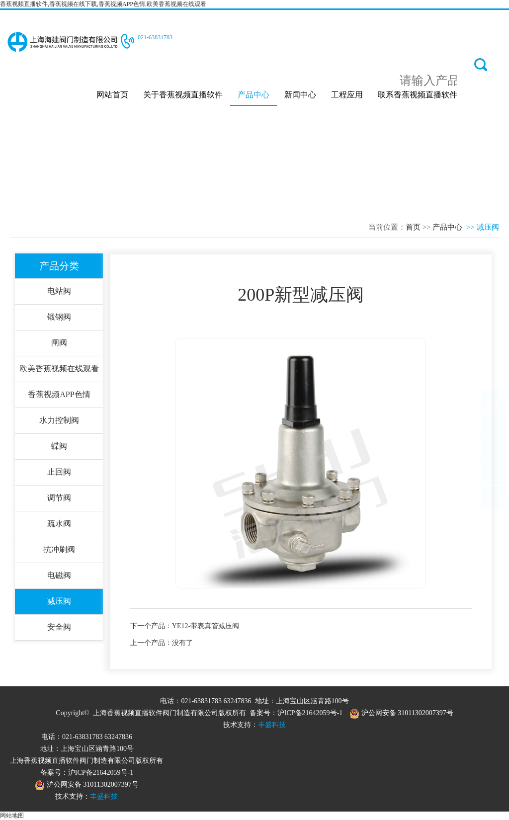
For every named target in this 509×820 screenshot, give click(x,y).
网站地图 (12, 815)
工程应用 (347, 94)
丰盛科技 (272, 725)
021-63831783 (155, 37)
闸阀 (59, 342)
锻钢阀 (59, 317)
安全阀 (59, 627)
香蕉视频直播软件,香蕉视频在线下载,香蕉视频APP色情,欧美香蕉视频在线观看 (103, 3)
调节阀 (59, 497)
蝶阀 (59, 446)
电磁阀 (59, 575)
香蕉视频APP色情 (59, 394)
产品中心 (253, 94)
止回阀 (59, 472)
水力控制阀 (59, 420)
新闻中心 (300, 94)
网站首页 (112, 94)
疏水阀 (59, 523)
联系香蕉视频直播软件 (417, 94)
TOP (493, 411)
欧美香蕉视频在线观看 (59, 368)
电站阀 (59, 291)
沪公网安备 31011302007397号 (401, 713)
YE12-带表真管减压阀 (205, 626)
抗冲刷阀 (59, 549)
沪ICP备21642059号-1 (309, 713)
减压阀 (59, 601)
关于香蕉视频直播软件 (183, 94)
